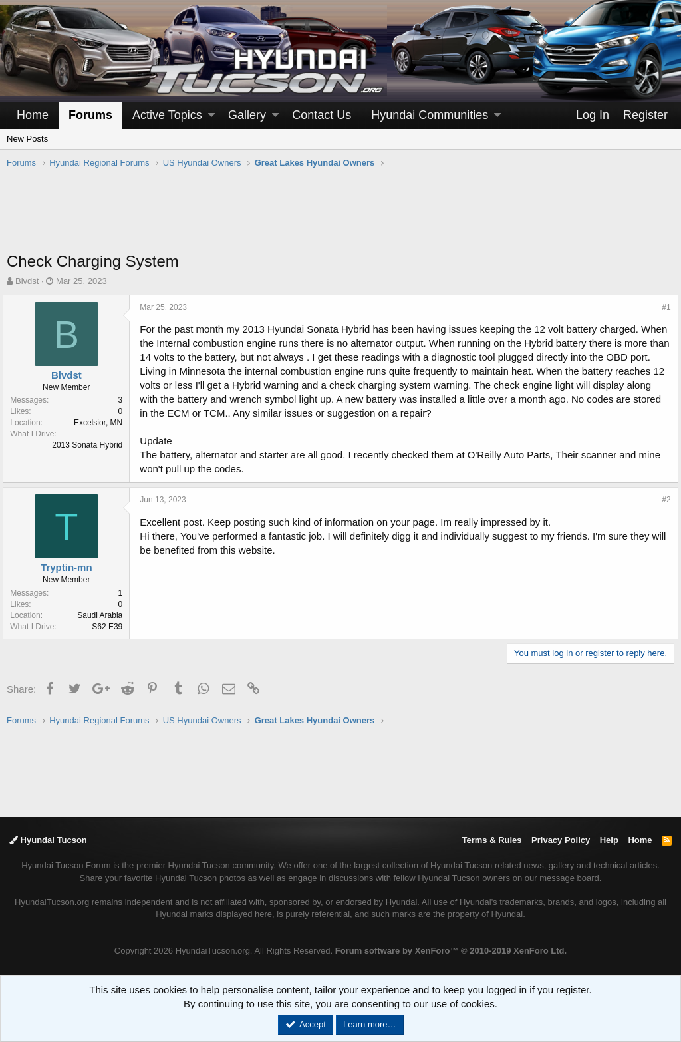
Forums (90, 115)
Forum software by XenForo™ (451, 950)
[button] (211, 115)
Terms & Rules (491, 840)
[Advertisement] (340, 217)
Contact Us (321, 115)
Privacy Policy (560, 840)
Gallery (247, 115)
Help (609, 840)
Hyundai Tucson (48, 840)
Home (33, 115)
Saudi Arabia (103, 615)
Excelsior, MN (102, 422)
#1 (662, 307)
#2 (662, 499)
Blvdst (27, 281)
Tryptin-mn (70, 567)
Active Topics (167, 115)
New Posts (27, 139)
